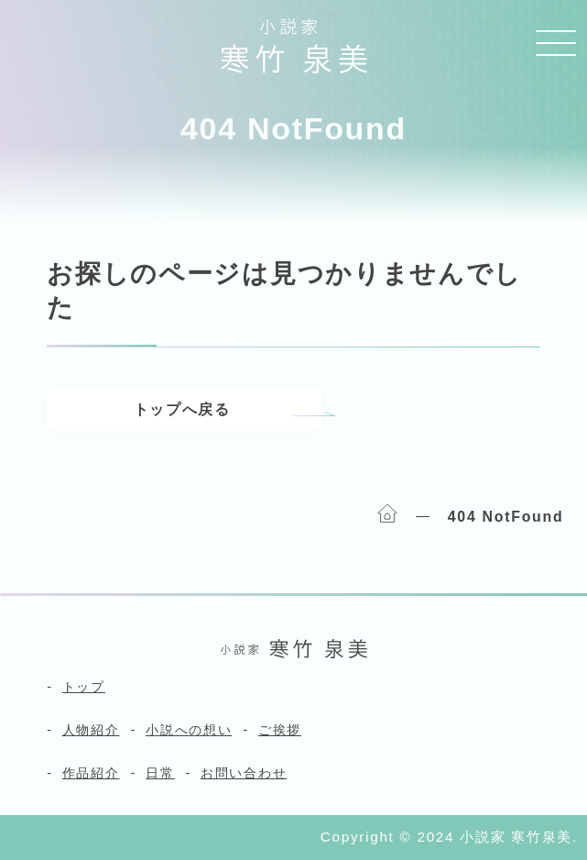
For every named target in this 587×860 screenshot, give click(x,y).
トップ (83, 686)
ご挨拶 (279, 729)
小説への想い (189, 729)
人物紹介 (91, 729)
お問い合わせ (244, 773)
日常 (160, 773)
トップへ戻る (182, 409)
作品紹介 (91, 773)
